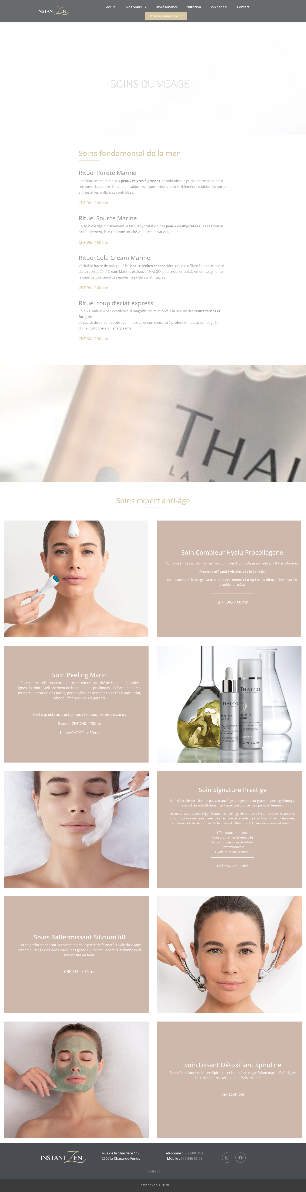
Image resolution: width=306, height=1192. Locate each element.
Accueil (111, 7)
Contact (243, 7)
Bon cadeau (219, 7)
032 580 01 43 (194, 1153)
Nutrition (193, 7)
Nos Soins (136, 7)
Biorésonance (167, 7)
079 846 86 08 (191, 1158)
